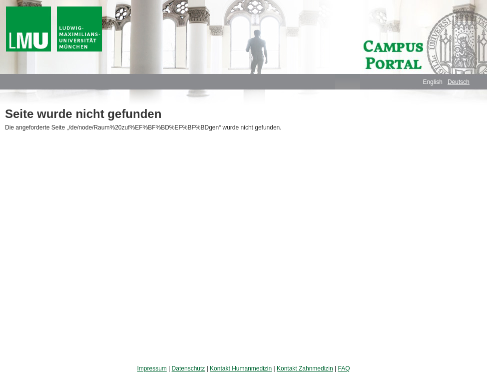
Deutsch (459, 82)
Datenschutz (188, 368)
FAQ (344, 368)
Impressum (151, 368)
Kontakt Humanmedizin (241, 368)
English (433, 82)
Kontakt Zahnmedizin (305, 368)
